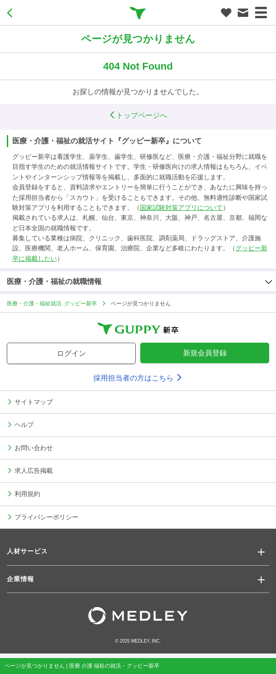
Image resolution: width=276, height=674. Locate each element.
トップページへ (138, 115)
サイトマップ (34, 401)
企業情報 (20, 579)
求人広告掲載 (34, 470)
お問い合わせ (34, 447)
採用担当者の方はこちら (138, 378)
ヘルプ (24, 424)
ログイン (71, 353)
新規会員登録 (205, 353)
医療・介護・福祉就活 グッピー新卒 (52, 303)
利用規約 (27, 493)
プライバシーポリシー (46, 516)
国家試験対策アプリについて (181, 207)
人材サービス (27, 551)
